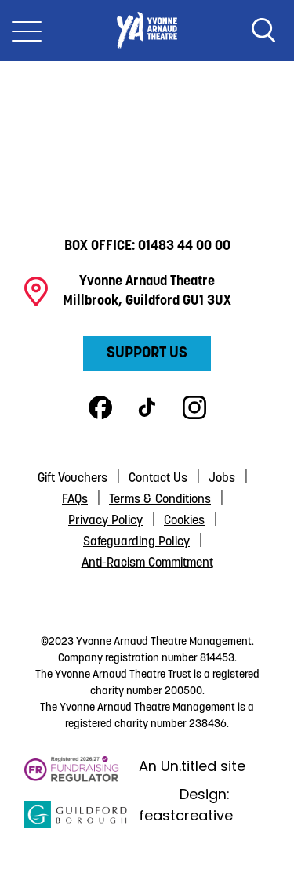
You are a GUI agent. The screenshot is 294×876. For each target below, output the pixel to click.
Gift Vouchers (72, 478)
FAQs (75, 500)
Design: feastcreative (186, 804)
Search (263, 30)
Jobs (222, 478)
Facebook (100, 407)
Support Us (147, 353)
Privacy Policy (105, 521)
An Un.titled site (192, 766)
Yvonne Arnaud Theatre (147, 30)
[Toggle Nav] (27, 30)
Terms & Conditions (160, 500)
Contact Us (158, 478)
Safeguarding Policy (136, 542)
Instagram (194, 407)
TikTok (147, 407)
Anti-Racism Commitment (147, 563)
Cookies (184, 521)
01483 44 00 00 (184, 246)
